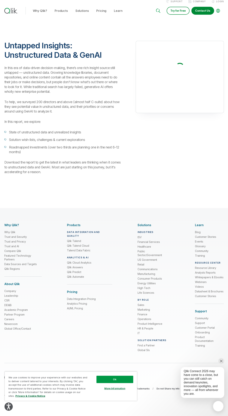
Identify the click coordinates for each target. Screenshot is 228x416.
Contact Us (202, 14)
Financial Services (149, 245)
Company (199, 5)
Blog (198, 236)
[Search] (158, 14)
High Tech (144, 292)
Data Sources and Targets (20, 268)
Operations (144, 323)
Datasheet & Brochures (209, 295)
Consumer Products (150, 282)
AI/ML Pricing (75, 312)
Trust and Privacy (15, 245)
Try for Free (178, 14)
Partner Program (14, 318)
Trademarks (143, 392)
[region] (71, 386)
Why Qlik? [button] (40, 15)
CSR (7, 304)
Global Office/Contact (17, 332)
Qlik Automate (75, 280)
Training (200, 259)
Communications (148, 273)
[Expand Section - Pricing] (72, 296)
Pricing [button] (101, 15)
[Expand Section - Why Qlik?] (11, 229)
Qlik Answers (75, 271)
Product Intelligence (150, 327)
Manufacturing (146, 277)
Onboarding (202, 336)
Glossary (200, 250)
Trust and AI (11, 250)
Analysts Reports (205, 276)
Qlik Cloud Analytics (79, 266)
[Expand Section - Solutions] (144, 229)
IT (139, 337)
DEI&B (8, 309)
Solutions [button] (82, 15)
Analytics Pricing (77, 307)
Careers (9, 323)
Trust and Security (15, 240)
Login (220, 5)
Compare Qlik (12, 254)
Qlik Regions (12, 272)
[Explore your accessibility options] (9, 406)
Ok (114, 379)
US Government (147, 263)
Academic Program (16, 313)
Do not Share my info (168, 392)
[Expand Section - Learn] (199, 229)
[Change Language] (218, 15)
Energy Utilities (147, 287)
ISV (140, 241)
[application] (218, 406)
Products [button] (61, 15)
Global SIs (144, 354)
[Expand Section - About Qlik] (12, 288)
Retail (141, 268)
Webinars (201, 285)
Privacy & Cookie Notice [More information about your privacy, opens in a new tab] (30, 395)
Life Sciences (146, 296)
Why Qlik (9, 236)
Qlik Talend (74, 244)
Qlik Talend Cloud (78, 249)
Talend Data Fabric (78, 254)
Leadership (11, 299)
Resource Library (205, 271)
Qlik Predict (74, 276)
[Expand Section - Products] (74, 229)
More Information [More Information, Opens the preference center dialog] (114, 388)
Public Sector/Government (150, 257)
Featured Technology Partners (17, 261)
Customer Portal (205, 331)
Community (201, 254)
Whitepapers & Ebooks (209, 281)
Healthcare (144, 250)
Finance (142, 318)
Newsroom (11, 327)
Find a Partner (146, 349)
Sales (141, 308)
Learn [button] (118, 15)
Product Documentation (204, 342)
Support (177, 5)
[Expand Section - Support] (201, 315)
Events (199, 245)
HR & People (145, 332)
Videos (199, 290)
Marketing (144, 313)
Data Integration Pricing (81, 302)
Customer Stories (205, 240)
